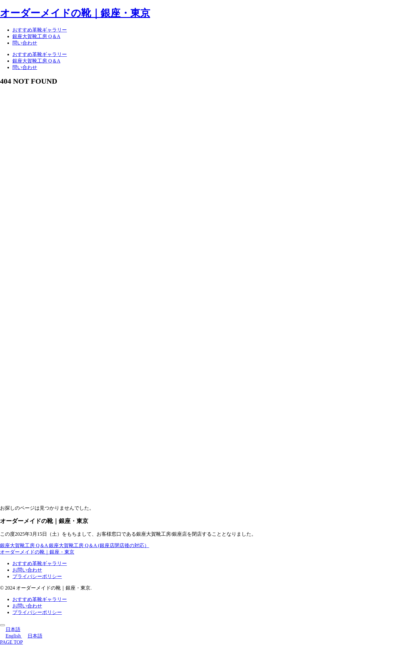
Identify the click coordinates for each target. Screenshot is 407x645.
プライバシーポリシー (37, 576)
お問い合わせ (27, 570)
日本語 (10, 629)
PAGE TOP (11, 642)
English (11, 635)
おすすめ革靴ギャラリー (39, 563)
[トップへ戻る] (2, 625)
